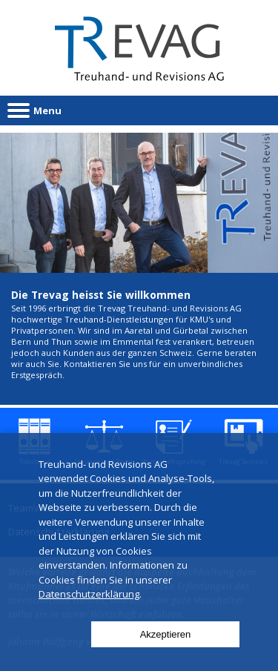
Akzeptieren (165, 634)
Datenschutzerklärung (89, 594)
